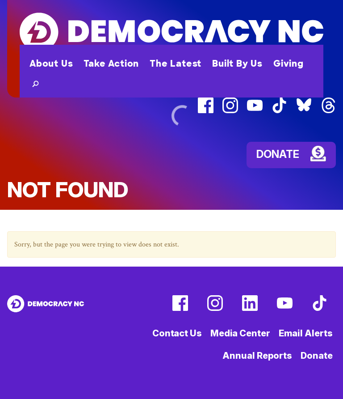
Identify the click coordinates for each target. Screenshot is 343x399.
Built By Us (237, 63)
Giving (288, 63)
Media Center (240, 333)
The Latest (175, 63)
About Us (51, 63)
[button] (33, 83)
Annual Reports (257, 355)
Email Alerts (306, 333)
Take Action (111, 63)
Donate (316, 355)
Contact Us (177, 333)
